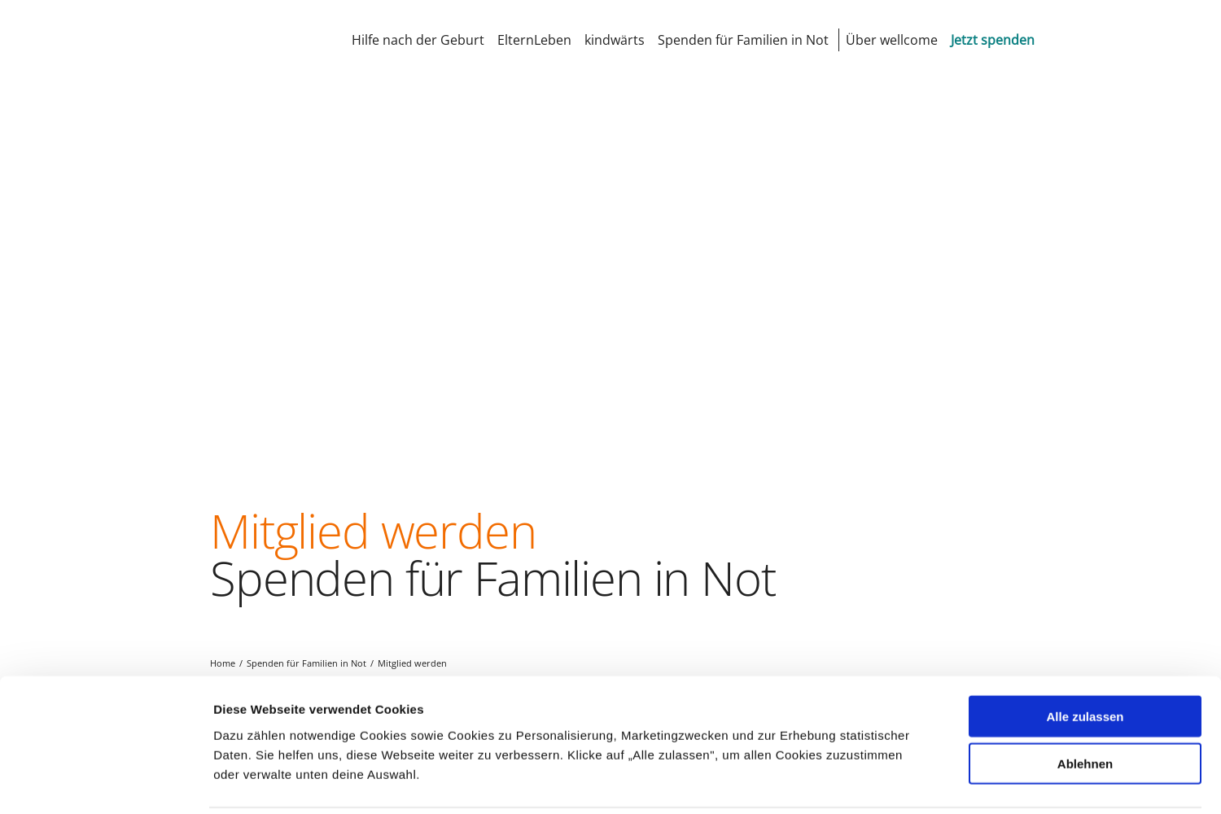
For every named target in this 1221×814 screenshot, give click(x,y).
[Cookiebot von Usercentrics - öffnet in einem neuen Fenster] (105, 782)
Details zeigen (866, 782)
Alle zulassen (1084, 658)
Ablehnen (1085, 706)
